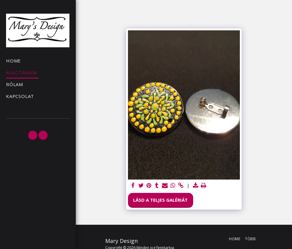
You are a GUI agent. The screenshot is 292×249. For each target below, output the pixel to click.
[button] (32, 135)
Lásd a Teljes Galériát (160, 200)
